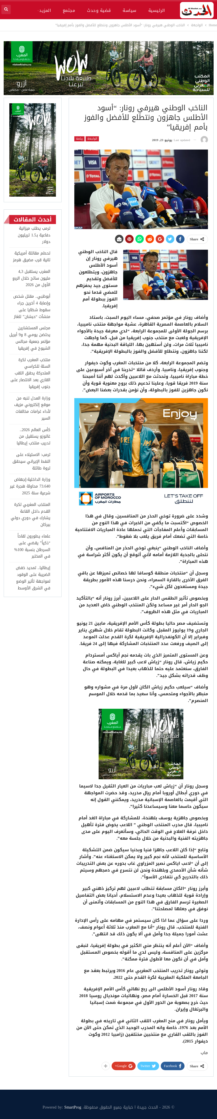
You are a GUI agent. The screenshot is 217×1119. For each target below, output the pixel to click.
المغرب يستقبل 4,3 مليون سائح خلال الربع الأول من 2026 (31, 278)
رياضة (79, 138)
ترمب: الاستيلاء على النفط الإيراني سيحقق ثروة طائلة (31, 461)
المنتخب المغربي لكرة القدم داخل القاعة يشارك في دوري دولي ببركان (30, 514)
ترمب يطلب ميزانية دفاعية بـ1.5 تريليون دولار (34, 235)
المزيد (45, 10)
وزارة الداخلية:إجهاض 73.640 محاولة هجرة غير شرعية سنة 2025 (30, 486)
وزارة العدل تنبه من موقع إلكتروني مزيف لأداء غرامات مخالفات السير (32, 408)
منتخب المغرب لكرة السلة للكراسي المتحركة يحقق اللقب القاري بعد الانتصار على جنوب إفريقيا (30, 373)
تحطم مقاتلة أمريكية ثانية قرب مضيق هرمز (31, 256)
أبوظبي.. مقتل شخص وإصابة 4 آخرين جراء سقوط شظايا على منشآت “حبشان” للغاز (31, 306)
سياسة (129, 10)
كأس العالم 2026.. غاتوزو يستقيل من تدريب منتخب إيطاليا (33, 436)
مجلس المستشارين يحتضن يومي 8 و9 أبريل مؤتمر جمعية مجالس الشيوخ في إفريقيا (29, 338)
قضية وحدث (99, 10)
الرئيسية (156, 10)
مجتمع (69, 10)
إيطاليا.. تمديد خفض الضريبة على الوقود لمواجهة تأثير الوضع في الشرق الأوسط (33, 578)
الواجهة (92, 138)
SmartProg (72, 1107)
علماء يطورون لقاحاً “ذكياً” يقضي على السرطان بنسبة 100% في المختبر (32, 546)
